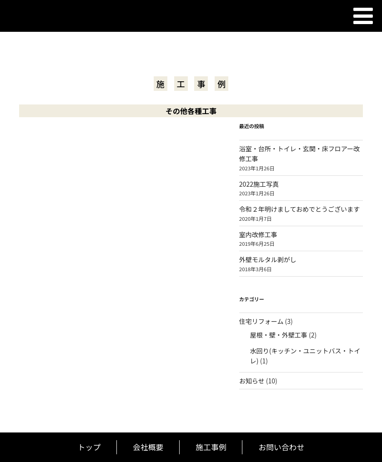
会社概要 (148, 447)
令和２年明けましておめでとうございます (299, 209)
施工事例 (211, 447)
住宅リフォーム (261, 321)
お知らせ (252, 380)
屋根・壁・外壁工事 (278, 334)
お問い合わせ (281, 447)
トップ (89, 447)
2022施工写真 (259, 184)
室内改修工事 (258, 234)
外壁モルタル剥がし (268, 259)
